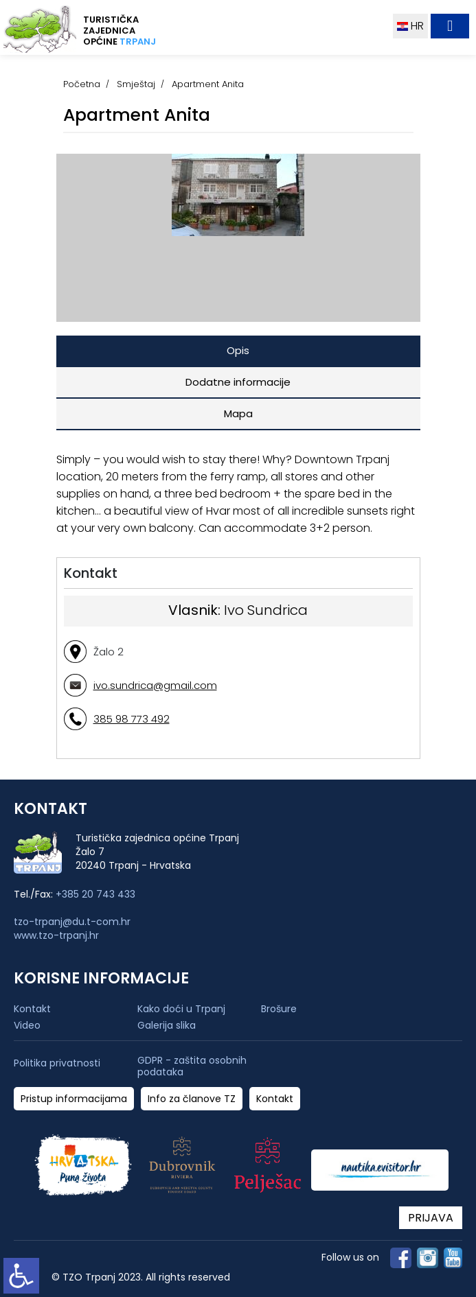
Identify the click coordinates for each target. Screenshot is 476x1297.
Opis (238, 350)
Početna (81, 84)
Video (27, 1025)
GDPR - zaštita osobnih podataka (192, 1066)
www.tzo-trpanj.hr (56, 935)
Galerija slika (166, 1025)
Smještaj (136, 84)
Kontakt (32, 1009)
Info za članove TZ (192, 1099)
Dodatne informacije (238, 382)
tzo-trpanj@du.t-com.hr (72, 921)
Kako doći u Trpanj (181, 1009)
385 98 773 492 (131, 719)
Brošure (279, 1009)
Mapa (238, 413)
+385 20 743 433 (95, 894)
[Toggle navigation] (450, 26)
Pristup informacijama (74, 1099)
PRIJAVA (431, 1218)
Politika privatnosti (57, 1063)
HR (410, 26)
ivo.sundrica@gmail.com (155, 685)
